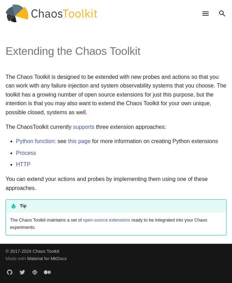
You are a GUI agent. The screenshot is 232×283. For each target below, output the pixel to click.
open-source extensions (106, 220)
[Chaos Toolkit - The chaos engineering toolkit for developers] (99, 13)
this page (79, 141)
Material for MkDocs (47, 258)
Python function (35, 141)
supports (83, 127)
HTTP (23, 164)
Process (26, 153)
